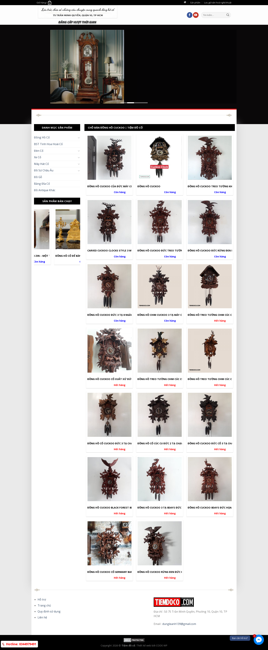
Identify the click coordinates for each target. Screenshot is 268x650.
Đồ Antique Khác (44, 190)
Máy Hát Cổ (41, 164)
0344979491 (21, 644)
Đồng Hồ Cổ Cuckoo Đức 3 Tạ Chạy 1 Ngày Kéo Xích (121, 443)
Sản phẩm (195, 2)
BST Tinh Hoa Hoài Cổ (48, 144)
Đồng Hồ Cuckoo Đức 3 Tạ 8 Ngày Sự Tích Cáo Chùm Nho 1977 (128, 314)
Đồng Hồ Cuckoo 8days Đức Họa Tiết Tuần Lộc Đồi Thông (227, 507)
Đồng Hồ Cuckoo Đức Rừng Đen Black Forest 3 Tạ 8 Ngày (226, 250)
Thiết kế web (144, 645)
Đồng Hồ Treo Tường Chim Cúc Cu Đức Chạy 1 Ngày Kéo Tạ (227, 314)
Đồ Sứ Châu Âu (43, 170)
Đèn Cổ (38, 151)
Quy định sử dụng (49, 611)
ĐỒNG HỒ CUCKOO (148, 186)
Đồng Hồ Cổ (42, 137)
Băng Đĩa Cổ (42, 184)
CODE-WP (161, 645)
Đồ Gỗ (38, 177)
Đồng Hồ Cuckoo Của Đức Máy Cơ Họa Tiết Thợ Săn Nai (124, 186)
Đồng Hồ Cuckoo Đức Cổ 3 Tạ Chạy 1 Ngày (216, 443)
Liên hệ (42, 617)
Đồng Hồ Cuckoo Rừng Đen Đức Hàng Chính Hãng (171, 572)
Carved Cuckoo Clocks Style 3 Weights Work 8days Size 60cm (128, 250)
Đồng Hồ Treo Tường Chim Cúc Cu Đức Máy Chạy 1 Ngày (225, 379)
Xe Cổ (37, 157)
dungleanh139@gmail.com (179, 624)
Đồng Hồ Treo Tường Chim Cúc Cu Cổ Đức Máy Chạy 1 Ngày (177, 379)
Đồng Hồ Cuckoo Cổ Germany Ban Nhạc (113, 572)
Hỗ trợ (42, 599)
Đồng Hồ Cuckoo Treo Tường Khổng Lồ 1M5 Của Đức (223, 186)
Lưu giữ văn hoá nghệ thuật (217, 2)
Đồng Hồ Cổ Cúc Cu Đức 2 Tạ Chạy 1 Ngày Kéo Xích (170, 443)
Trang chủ (44, 605)
